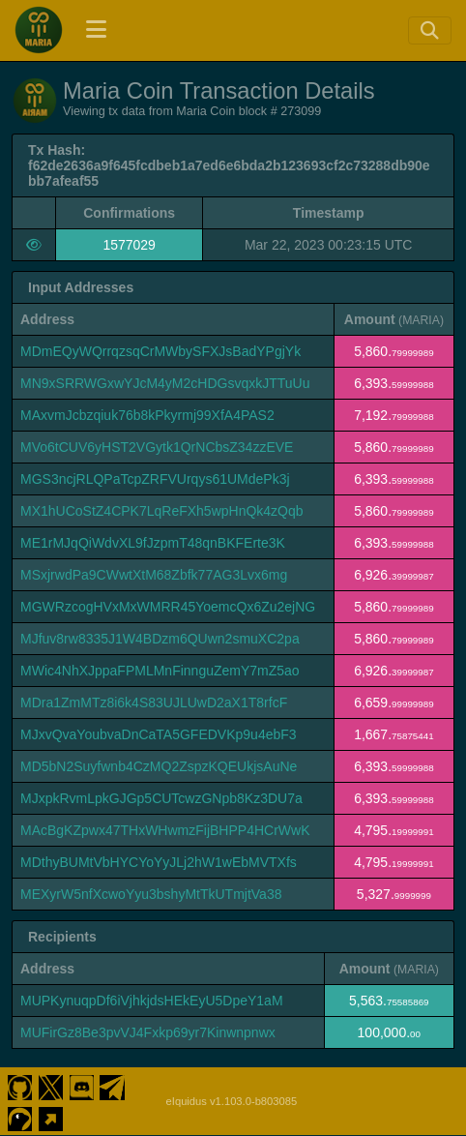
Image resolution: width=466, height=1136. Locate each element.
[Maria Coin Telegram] (113, 1085)
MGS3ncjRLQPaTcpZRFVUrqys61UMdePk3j (155, 479)
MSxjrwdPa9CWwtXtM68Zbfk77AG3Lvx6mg (153, 575)
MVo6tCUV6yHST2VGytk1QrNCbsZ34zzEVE (156, 447)
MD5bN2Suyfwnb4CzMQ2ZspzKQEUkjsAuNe (158, 766)
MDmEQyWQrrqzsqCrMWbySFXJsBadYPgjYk (160, 351)
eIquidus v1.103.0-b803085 (232, 1101)
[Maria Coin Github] (20, 1085)
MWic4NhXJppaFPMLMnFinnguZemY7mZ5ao (160, 670)
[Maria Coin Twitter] (51, 1085)
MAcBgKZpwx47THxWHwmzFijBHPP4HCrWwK (164, 830)
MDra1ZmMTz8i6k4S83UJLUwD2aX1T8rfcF (153, 702)
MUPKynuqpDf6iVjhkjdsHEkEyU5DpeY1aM (151, 1000)
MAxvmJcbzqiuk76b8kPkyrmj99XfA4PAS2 (147, 415)
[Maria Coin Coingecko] (20, 1116)
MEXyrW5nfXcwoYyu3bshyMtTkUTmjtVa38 (150, 894)
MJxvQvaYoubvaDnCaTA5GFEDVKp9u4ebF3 (158, 734)
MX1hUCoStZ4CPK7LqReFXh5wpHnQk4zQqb (162, 511)
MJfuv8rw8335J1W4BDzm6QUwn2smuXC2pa (160, 638)
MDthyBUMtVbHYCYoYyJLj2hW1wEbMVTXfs (158, 862)
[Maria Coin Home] (39, 30)
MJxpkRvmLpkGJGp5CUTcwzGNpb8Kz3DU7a (161, 798)
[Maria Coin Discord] (82, 1085)
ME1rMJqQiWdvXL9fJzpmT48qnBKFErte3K (152, 543)
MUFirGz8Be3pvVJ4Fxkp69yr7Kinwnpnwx (148, 1032)
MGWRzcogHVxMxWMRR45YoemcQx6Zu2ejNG (167, 606)
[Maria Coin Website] (51, 1116)
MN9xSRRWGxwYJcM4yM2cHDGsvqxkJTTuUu (164, 383)
